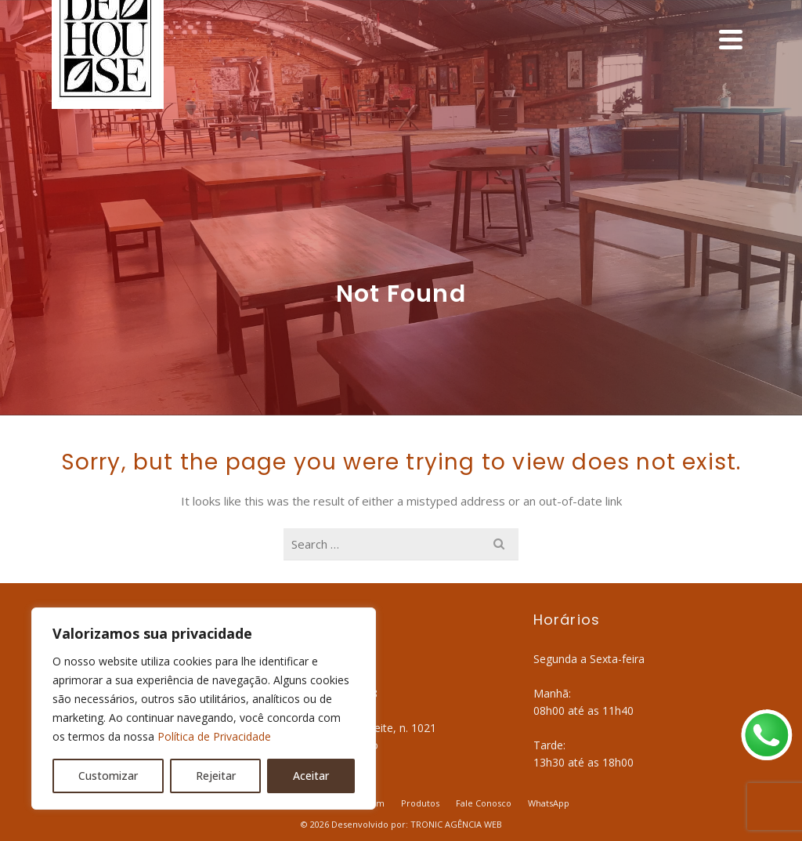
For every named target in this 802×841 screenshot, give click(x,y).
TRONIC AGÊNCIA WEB (456, 824)
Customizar (108, 775)
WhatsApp (548, 803)
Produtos (420, 803)
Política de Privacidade (214, 736)
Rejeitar (216, 775)
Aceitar (311, 775)
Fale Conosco (483, 803)
